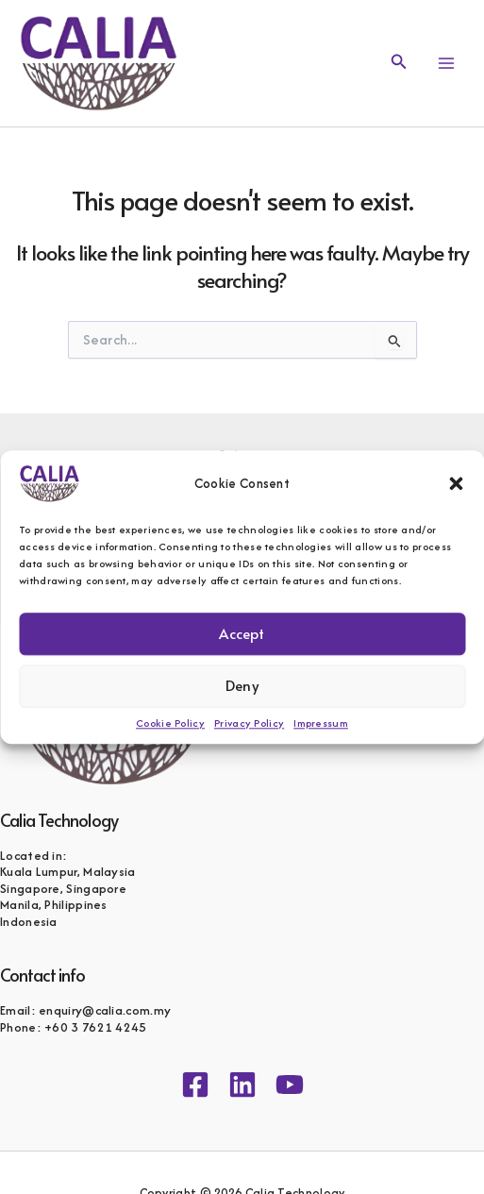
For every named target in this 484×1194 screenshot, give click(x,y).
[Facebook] (195, 1084)
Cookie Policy (170, 723)
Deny (242, 685)
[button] (455, 483)
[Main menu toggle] (446, 63)
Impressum (320, 723)
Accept (241, 633)
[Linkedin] (242, 1084)
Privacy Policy (249, 723)
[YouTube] (289, 1084)
